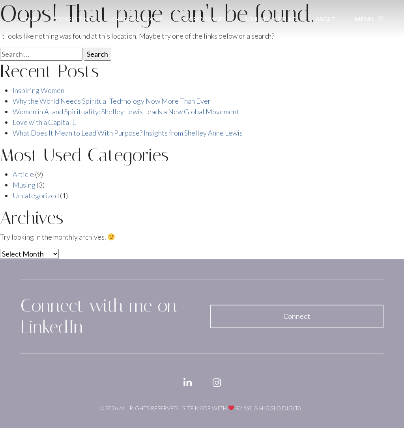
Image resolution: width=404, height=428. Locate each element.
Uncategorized (36, 195)
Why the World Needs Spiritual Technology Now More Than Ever (112, 101)
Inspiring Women (38, 90)
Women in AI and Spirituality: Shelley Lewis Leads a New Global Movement (126, 111)
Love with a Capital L (44, 122)
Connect (296, 316)
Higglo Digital (281, 408)
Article (23, 174)
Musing (24, 185)
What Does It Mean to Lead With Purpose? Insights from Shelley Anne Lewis (128, 132)
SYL (248, 408)
